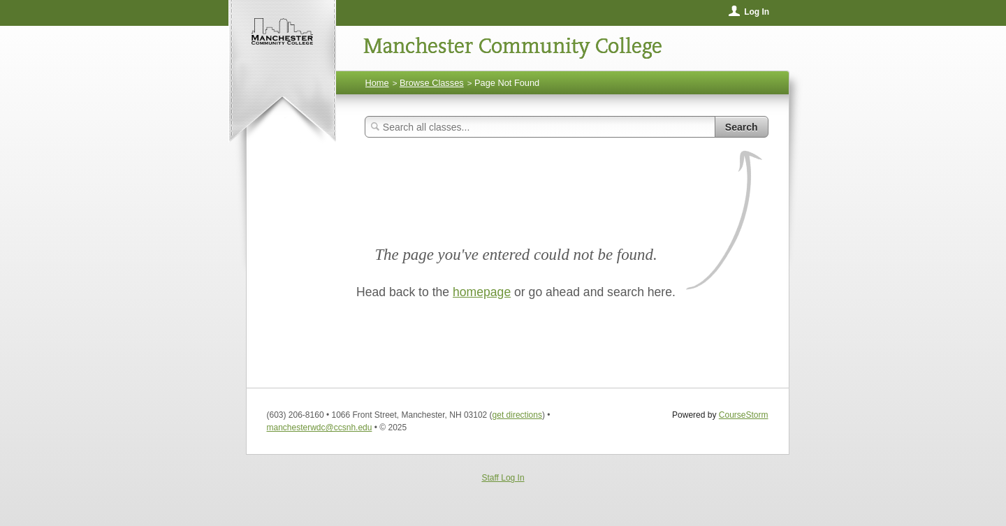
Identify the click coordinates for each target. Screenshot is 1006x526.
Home (377, 83)
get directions (517, 415)
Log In (756, 12)
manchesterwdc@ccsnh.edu (319, 427)
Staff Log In (502, 478)
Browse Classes (432, 83)
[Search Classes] (540, 127)
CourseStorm (743, 415)
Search (741, 127)
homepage (482, 292)
